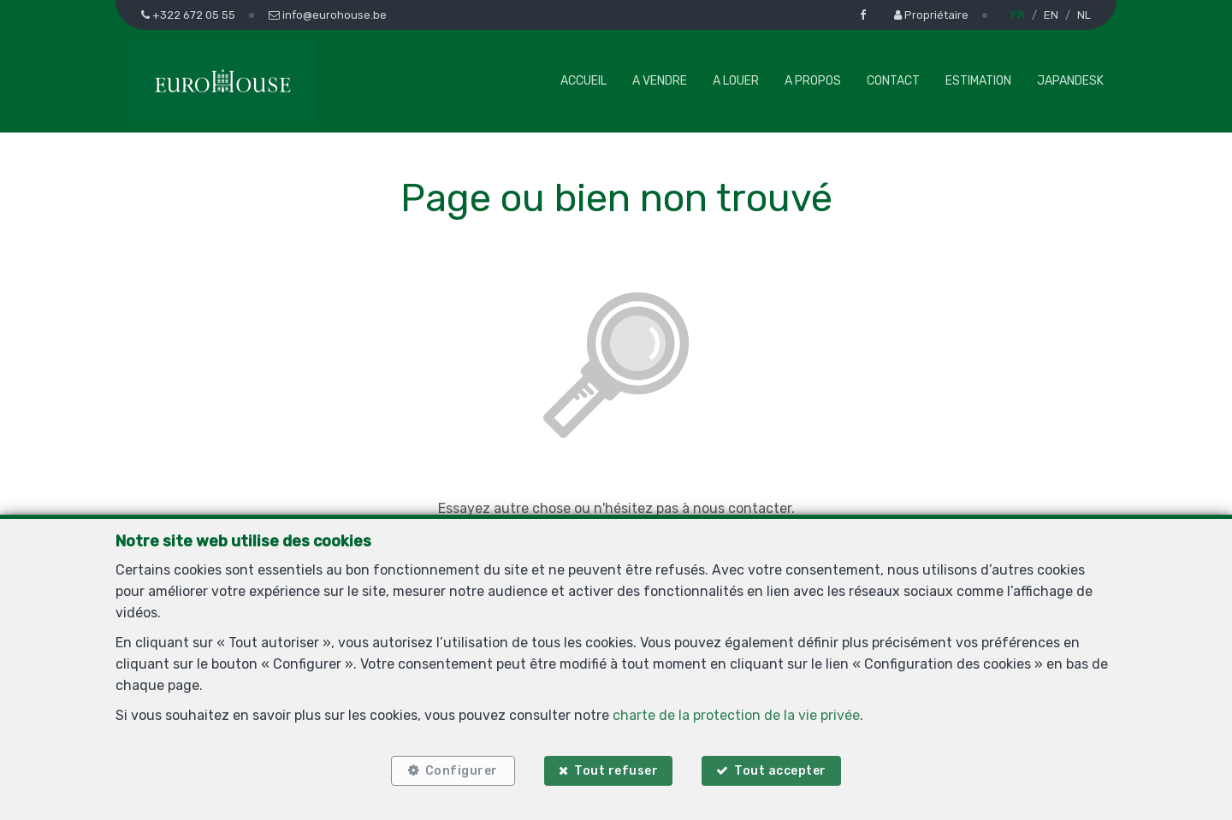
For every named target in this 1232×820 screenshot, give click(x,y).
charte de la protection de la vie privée (736, 715)
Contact (893, 81)
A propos (813, 81)
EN (1051, 15)
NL (1084, 15)
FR (1017, 15)
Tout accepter (781, 771)
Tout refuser (616, 771)
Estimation (978, 81)
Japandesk (1070, 81)
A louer (736, 81)
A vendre (659, 81)
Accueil (583, 81)
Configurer (461, 771)
